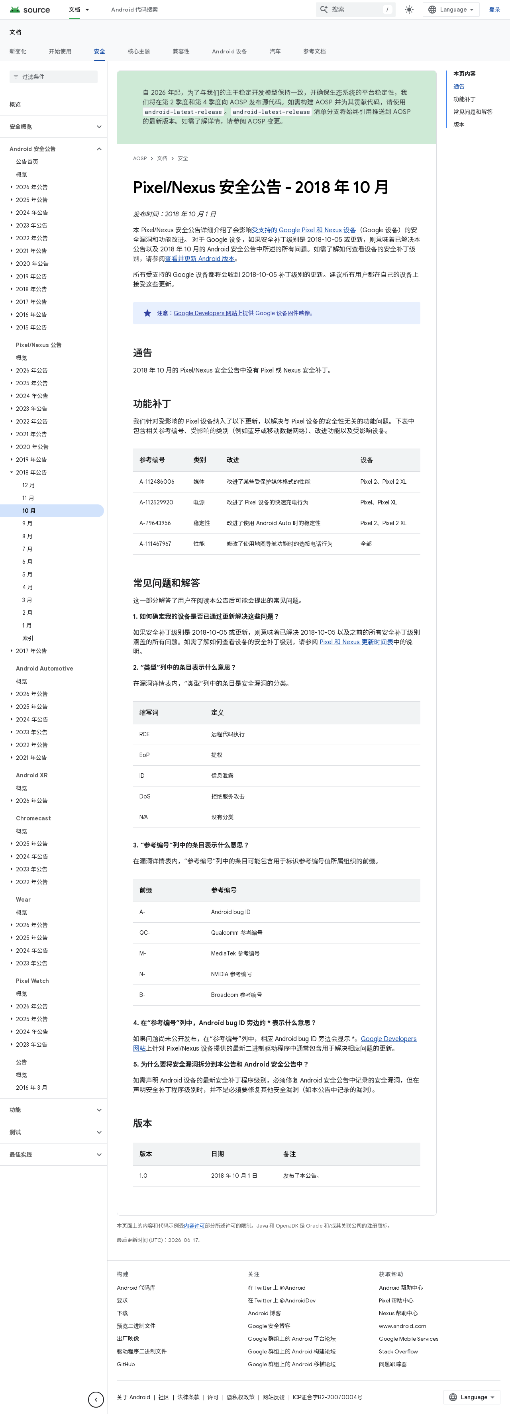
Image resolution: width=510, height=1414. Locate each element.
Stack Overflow (398, 1351)
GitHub (126, 1364)
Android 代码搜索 (134, 9)
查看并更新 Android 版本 (200, 259)
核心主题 (139, 51)
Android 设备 (229, 51)
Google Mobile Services (408, 1338)
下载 (122, 1313)
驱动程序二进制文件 (142, 1351)
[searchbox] (54, 77)
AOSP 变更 (264, 122)
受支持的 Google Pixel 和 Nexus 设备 (304, 230)
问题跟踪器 (393, 1364)
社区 (163, 1397)
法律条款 (188, 1397)
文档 (16, 32)
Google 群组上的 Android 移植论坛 (292, 1364)
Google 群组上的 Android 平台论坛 (292, 1338)
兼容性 (181, 51)
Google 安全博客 (269, 1326)
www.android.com (402, 1326)
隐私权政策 (241, 1397)
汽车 (275, 51)
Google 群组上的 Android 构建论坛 (292, 1351)
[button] (47, 126)
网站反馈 (274, 1397)
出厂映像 (128, 1338)
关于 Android (133, 1397)
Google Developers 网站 (205, 313)
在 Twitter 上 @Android (277, 1287)
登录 (495, 9)
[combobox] (356, 9)
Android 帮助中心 (401, 1287)
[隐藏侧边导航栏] (96, 1400)
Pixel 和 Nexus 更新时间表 (356, 642)
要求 (122, 1300)
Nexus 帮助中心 (398, 1313)
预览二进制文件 (136, 1326)
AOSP (140, 158)
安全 (183, 158)
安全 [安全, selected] (100, 51)
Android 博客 (264, 1313)
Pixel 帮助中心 (396, 1300)
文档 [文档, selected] (74, 9)
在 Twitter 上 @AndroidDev (282, 1300)
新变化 (18, 51)
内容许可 (194, 1225)
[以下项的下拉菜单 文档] (91, 9)
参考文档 (314, 51)
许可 (213, 1397)
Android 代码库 (136, 1287)
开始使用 (60, 51)
